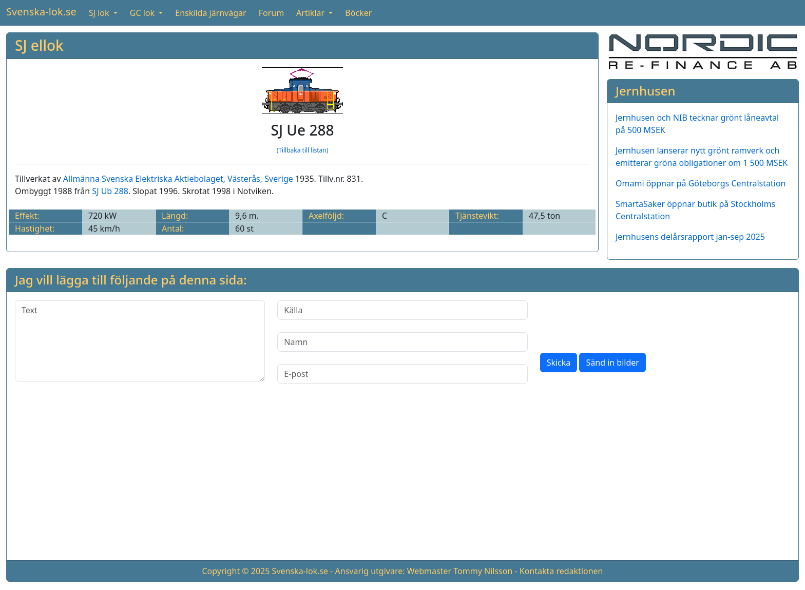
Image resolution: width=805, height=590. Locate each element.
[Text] (140, 341)
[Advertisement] (402, 480)
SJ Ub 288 (110, 191)
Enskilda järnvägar (210, 12)
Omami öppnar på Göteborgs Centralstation (701, 183)
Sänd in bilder (612, 362)
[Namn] (402, 342)
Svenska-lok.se (41, 11)
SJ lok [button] (100, 12)
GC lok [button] (143, 12)
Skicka (559, 362)
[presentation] (618, 320)
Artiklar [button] (311, 12)
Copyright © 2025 (236, 571)
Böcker (358, 12)
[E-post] (402, 374)
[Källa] (402, 310)
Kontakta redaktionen (561, 571)
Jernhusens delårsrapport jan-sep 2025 (690, 236)
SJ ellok (39, 45)
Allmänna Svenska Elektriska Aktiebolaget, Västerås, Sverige (178, 178)
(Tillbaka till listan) (303, 150)
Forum (271, 12)
